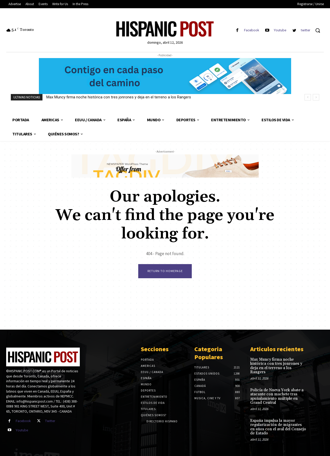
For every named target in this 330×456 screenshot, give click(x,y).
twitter (305, 30)
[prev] (308, 97)
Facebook (251, 30)
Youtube (280, 30)
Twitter (50, 421)
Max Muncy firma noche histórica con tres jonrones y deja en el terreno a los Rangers (118, 97)
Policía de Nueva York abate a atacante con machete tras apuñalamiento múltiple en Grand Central (276, 396)
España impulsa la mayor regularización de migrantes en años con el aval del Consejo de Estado (278, 427)
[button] (317, 30)
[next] (316, 97)
